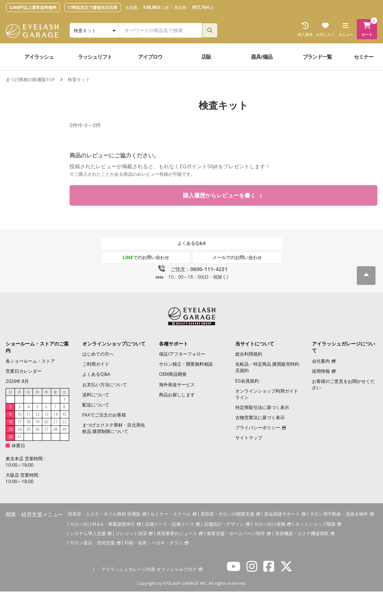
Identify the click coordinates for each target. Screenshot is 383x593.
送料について (95, 396)
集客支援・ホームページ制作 (236, 535)
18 (28, 423)
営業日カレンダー (24, 372)
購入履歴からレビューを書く (222, 196)
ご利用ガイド (95, 365)
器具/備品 (261, 56)
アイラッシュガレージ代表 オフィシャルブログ (149, 571)
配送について (95, 406)
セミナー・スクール (170, 515)
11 (28, 415)
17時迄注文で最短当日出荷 (92, 7)
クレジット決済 (131, 535)
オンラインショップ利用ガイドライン (266, 395)
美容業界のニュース (177, 535)
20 (46, 423)
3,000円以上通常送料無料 (32, 7)
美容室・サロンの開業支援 (227, 515)
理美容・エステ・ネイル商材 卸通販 (104, 515)
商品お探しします (177, 396)
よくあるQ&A (191, 245)
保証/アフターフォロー (182, 355)
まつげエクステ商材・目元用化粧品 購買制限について (113, 429)
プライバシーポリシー (257, 429)
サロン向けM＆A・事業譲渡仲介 (102, 526)
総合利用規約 (248, 355)
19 (37, 423)
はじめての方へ (98, 355)
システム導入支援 (88, 535)
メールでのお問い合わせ (226, 259)
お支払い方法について (104, 386)
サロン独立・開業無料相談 (186, 365)
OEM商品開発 (173, 376)
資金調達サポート (282, 515)
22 (64, 423)
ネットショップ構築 (315, 526)
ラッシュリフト (95, 56)
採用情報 (321, 372)
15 (64, 415)
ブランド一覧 (317, 56)
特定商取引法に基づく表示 (262, 409)
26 (37, 430)
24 (19, 430)
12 (37, 415)
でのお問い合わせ (157, 259)
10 (19, 415)
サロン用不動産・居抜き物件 (339, 515)
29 (64, 430)
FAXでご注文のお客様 (104, 416)
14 (55, 415)
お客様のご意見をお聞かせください (343, 386)
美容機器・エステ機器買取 (302, 535)
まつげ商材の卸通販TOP (30, 79)
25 (28, 430)
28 (55, 430)
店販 (206, 56)
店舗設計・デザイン (224, 526)
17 (19, 423)
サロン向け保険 (269, 526)
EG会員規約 (247, 382)
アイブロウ (150, 56)
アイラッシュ (38, 56)
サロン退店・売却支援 (92, 544)
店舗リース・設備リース (169, 526)
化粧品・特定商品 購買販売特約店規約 (267, 368)
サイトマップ (248, 439)
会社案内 (321, 362)
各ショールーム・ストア (30, 362)
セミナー (363, 56)
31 (19, 438)
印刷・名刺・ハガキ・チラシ (154, 544)
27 (46, 430)
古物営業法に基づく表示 (260, 419)
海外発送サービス (177, 386)
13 (46, 415)
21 (55, 423)
